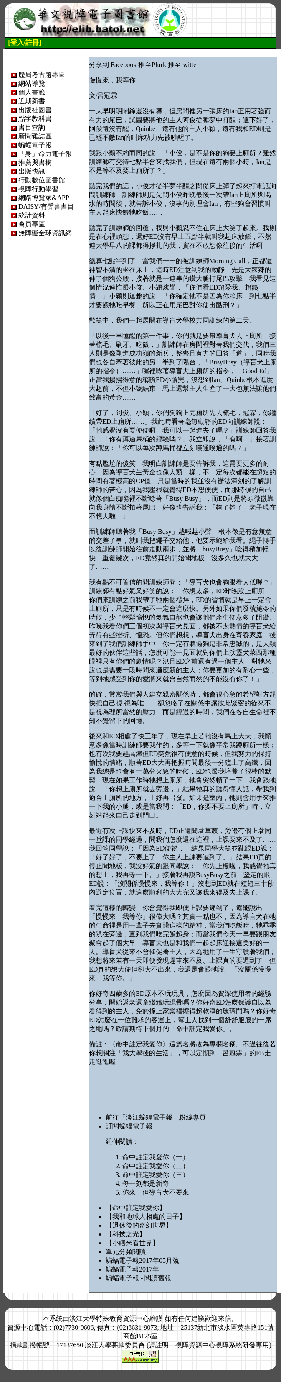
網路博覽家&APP (43, 197)
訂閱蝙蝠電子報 (129, 1126)
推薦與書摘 (35, 162)
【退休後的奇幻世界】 (139, 1225)
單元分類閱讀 (126, 1251)
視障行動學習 (38, 188)
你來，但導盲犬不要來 (155, 1192)
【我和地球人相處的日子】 (146, 1216)
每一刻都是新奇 (145, 1183)
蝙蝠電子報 (35, 145)
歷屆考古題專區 (41, 74)
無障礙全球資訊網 (45, 232)
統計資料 (31, 215)
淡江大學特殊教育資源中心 (109, 1318)
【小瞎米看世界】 (132, 1242)
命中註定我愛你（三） (155, 1174)
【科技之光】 (126, 1234)
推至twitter (183, 64)
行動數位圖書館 (41, 180)
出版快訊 (31, 171)
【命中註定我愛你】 (136, 1207)
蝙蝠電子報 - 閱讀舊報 (138, 1278)
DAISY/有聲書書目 (46, 206)
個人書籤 (31, 92)
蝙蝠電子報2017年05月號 (142, 1260)
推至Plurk (152, 64)
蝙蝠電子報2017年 (132, 1269)
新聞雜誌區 (35, 136)
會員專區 (31, 224)
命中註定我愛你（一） (155, 1157)
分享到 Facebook (113, 64)
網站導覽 (31, 83)
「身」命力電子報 (45, 153)
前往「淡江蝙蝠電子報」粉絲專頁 (156, 1117)
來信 (224, 1318)
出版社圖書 (35, 109)
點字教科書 (35, 118)
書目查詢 (31, 127)
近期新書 (31, 101)
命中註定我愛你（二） (155, 1165)
